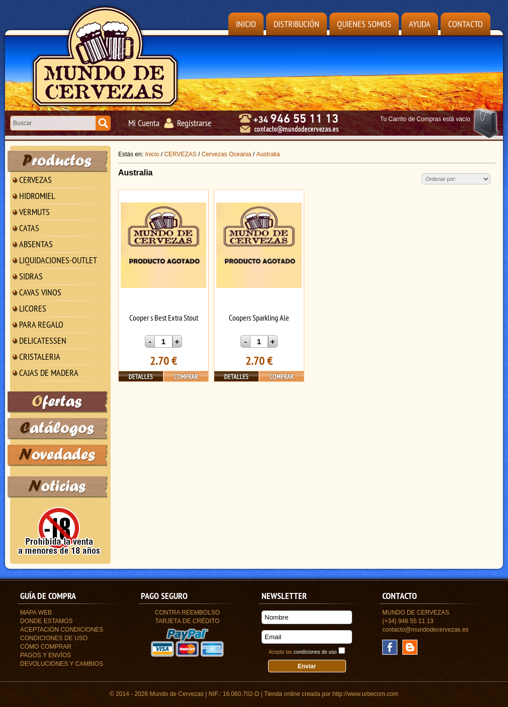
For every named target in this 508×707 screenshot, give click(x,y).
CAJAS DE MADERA (48, 372)
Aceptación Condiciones (61, 629)
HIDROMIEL (37, 195)
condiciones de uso (315, 652)
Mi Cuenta (143, 123)
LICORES (32, 308)
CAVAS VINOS (40, 292)
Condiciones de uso (54, 638)
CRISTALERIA (39, 356)
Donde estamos (46, 621)
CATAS (29, 228)
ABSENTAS (36, 244)
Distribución (296, 24)
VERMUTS (34, 212)
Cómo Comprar (45, 646)
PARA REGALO (41, 324)
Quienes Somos (364, 24)
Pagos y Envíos (45, 655)
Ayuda (420, 24)
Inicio (246, 24)
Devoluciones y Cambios (61, 663)
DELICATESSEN (42, 340)
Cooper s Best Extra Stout (163, 318)
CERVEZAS (35, 179)
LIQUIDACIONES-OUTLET (58, 260)
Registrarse (194, 123)
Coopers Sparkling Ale (259, 318)
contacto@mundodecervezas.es (425, 629)
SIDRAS (31, 276)
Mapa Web (36, 612)
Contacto (465, 24)
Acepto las (302, 652)
